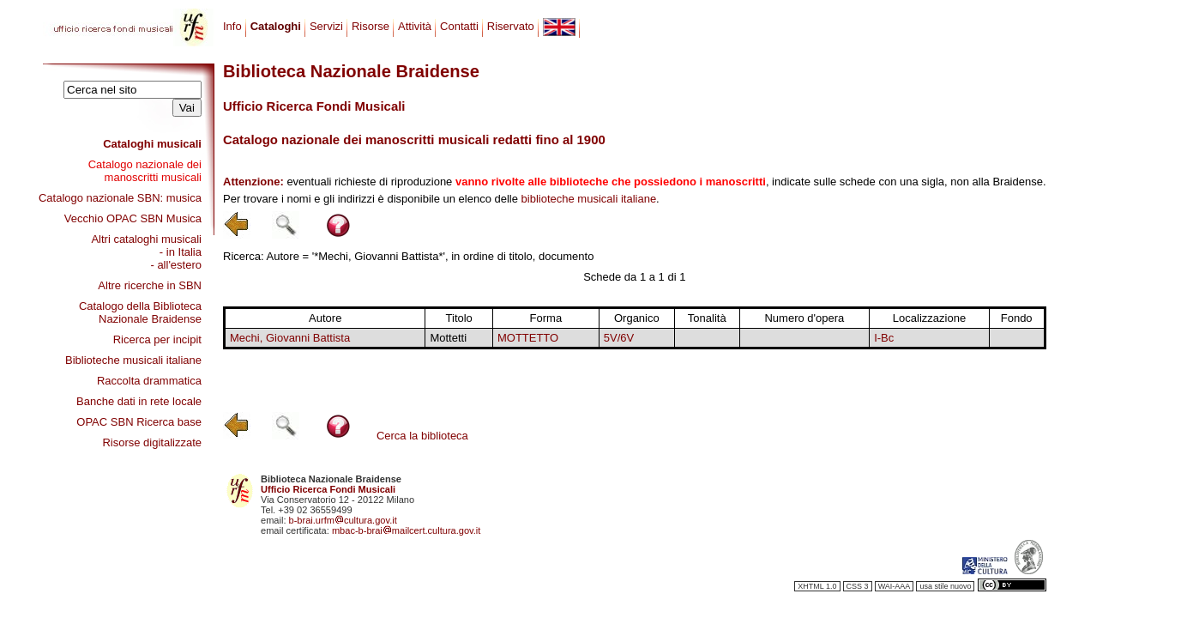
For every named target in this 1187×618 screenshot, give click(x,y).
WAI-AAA (894, 586)
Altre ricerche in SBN (150, 285)
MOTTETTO (527, 337)
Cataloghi (275, 26)
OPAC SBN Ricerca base (139, 421)
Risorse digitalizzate (152, 442)
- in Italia (181, 251)
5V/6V (619, 337)
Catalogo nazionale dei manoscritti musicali (145, 171)
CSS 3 (858, 586)
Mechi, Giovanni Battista (290, 337)
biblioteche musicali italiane (589, 198)
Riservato (510, 26)
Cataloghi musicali (152, 143)
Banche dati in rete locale (139, 401)
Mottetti (448, 337)
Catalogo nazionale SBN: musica (120, 197)
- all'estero (176, 264)
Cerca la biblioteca (422, 435)
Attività (414, 26)
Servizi (326, 26)
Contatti (459, 26)
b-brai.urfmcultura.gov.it (343, 520)
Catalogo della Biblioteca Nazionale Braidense (140, 312)
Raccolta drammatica (149, 380)
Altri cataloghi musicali (146, 239)
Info (232, 26)
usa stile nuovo (945, 586)
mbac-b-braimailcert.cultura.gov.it (406, 530)
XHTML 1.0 (817, 586)
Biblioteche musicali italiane (133, 360)
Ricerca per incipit (157, 339)
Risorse (370, 26)
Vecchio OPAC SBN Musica (133, 218)
